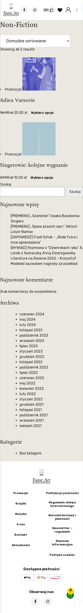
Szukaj (5, 184)
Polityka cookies (62, 555)
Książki (20, 503)
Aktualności (21, 545)
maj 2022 (27, 383)
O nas (21, 524)
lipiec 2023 (28, 346)
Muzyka (21, 514)
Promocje (20, 493)
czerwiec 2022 (31, 378)
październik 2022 (33, 367)
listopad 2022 (30, 362)
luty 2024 (27, 325)
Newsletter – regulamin (62, 529)
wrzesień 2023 (31, 341)
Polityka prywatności (62, 493)
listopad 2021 (30, 410)
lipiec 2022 (28, 373)
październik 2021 (33, 415)
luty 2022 (27, 394)
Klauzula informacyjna (62, 542)
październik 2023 (33, 335)
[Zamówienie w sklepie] (35, 41)
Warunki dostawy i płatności (62, 517)
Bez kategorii (30, 453)
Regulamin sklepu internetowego (62, 504)
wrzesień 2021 (31, 420)
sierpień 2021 (30, 426)
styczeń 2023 (30, 351)
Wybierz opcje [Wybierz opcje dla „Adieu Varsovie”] (42, 113)
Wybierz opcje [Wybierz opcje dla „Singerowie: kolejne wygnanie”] (42, 178)
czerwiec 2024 (31, 314)
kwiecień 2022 (31, 388)
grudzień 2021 (31, 404)
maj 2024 (27, 319)
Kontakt (20, 534)
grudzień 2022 (31, 357)
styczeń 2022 (31, 399)
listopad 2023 (30, 330)
